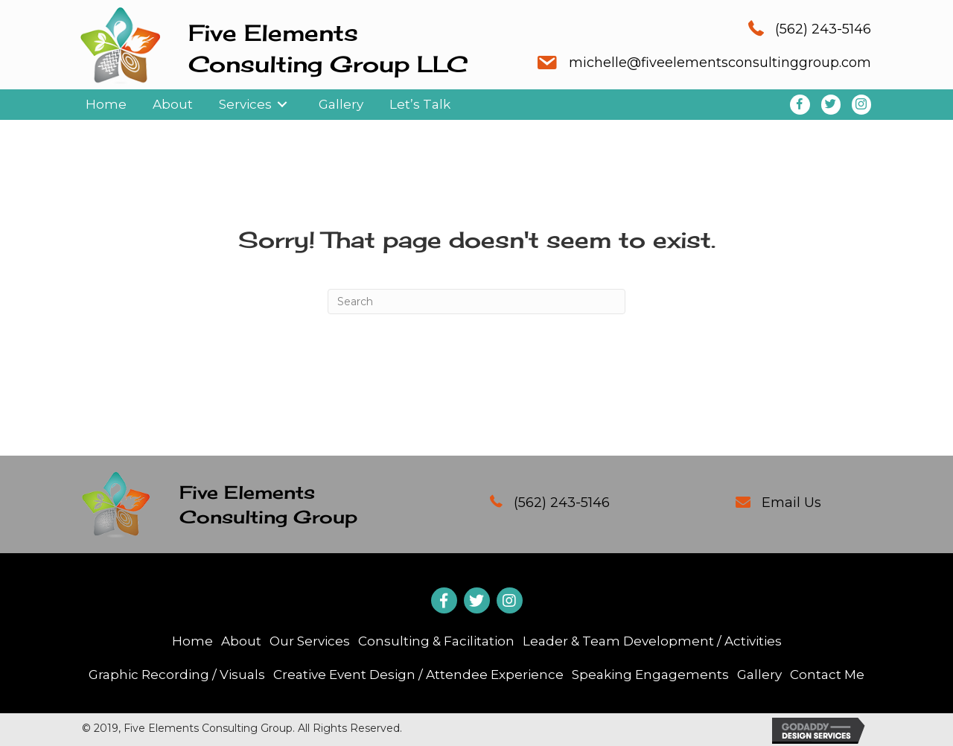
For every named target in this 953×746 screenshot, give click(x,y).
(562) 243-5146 (823, 29)
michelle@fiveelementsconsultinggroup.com (720, 62)
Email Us (791, 502)
